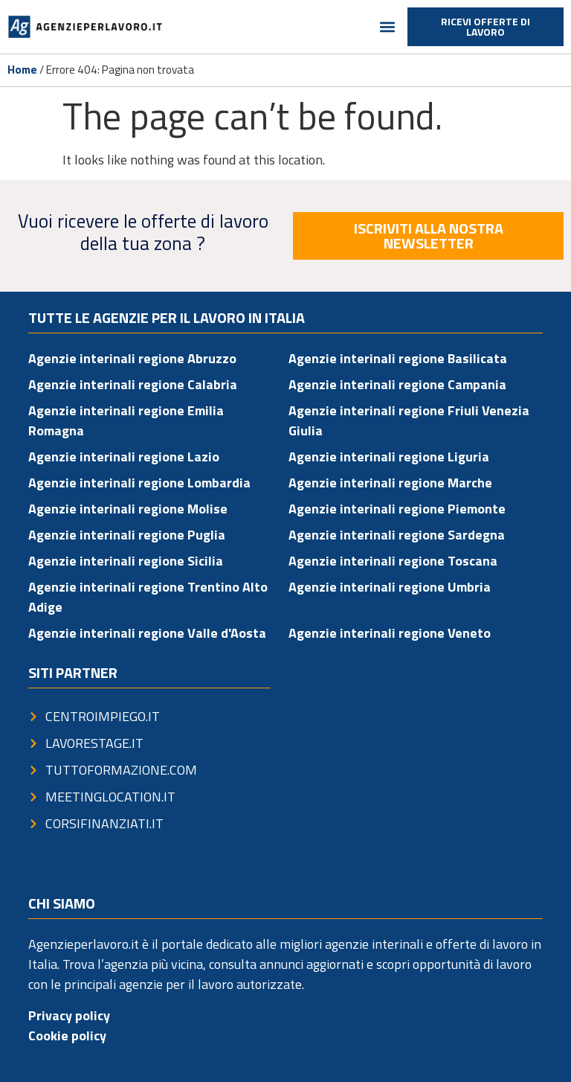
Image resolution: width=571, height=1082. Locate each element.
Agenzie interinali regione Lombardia (139, 483)
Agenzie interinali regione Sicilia (125, 561)
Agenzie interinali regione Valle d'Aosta (147, 633)
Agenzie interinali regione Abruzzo (132, 358)
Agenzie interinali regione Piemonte (397, 509)
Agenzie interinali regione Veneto (389, 633)
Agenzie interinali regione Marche (390, 483)
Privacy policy (69, 1015)
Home (22, 69)
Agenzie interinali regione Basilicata (397, 358)
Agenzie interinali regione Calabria (132, 384)
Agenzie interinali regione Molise (128, 509)
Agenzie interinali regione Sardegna (396, 535)
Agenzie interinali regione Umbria (389, 587)
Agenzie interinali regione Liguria (388, 456)
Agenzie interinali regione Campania (397, 384)
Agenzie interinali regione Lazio (123, 456)
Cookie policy (67, 1035)
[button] (387, 27)
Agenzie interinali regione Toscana (392, 561)
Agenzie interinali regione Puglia (126, 535)
